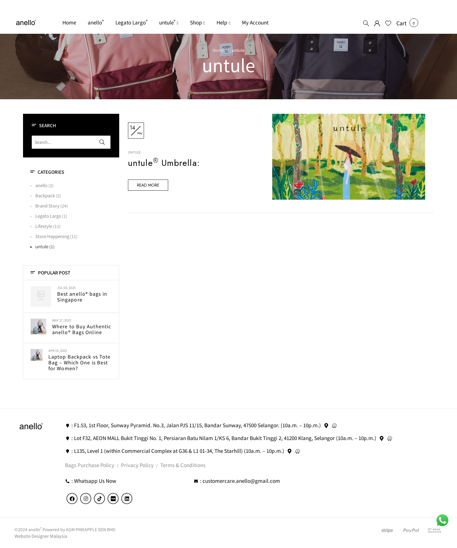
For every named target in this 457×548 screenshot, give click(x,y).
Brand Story (47, 206)
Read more (148, 185)
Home (218, 50)
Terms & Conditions (182, 465)
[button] (401, 23)
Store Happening (52, 236)
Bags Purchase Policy (89, 465)
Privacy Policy (137, 465)
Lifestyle (43, 226)
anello (41, 185)
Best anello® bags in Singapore (82, 296)
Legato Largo (48, 216)
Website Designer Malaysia (41, 536)
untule (41, 246)
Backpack (45, 195)
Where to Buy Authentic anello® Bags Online (81, 329)
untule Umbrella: (164, 163)
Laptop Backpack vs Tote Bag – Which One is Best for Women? (79, 362)
